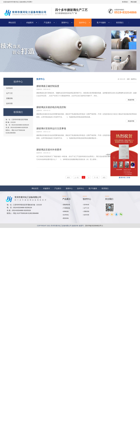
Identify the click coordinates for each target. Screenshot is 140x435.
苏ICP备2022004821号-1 (94, 226)
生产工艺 (9, 93)
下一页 (96, 177)
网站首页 (12, 23)
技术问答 (9, 103)
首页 (68, 177)
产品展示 (47, 23)
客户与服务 (101, 23)
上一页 (76, 177)
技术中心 (82, 23)
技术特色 (65, 215)
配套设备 (65, 218)
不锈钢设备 (66, 208)
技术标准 (9, 88)
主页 (128, 79)
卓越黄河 (29, 23)
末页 (104, 177)
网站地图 (134, 2)
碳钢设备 (65, 211)
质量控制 (9, 98)
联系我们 (125, 2)
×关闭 (108, 154)
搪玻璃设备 (66, 204)
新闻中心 (65, 23)
